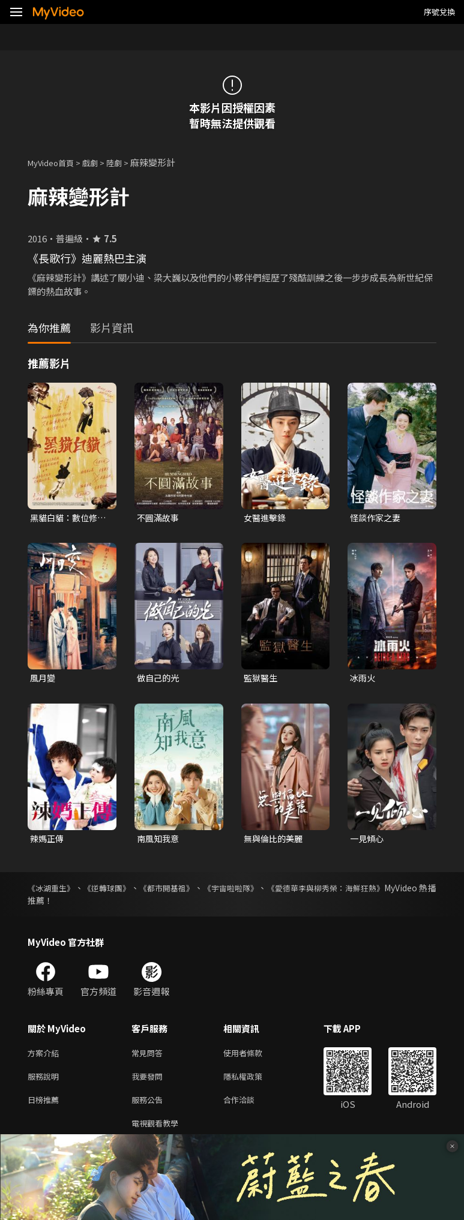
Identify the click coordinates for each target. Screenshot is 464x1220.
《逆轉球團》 (119, 891)
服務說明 (46, 1081)
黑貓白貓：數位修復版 (66, 518)
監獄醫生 (262, 679)
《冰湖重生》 (53, 891)
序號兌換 (439, 11)
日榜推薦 (46, 1107)
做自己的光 (159, 679)
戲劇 (100, 162)
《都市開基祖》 (190, 891)
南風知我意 (159, 840)
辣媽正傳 (48, 840)
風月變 (43, 679)
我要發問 (149, 1081)
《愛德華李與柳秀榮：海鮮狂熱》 (373, 891)
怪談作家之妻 (377, 518)
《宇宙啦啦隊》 (264, 891)
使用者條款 (253, 1056)
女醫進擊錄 (266, 518)
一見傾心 (368, 840)
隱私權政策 (253, 1081)
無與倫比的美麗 (275, 840)
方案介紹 (46, 1056)
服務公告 (149, 1107)
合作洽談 (248, 1107)
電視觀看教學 (158, 1132)
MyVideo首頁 (55, 162)
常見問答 (149, 1056)
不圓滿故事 (159, 518)
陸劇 (126, 162)
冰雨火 (363, 679)
